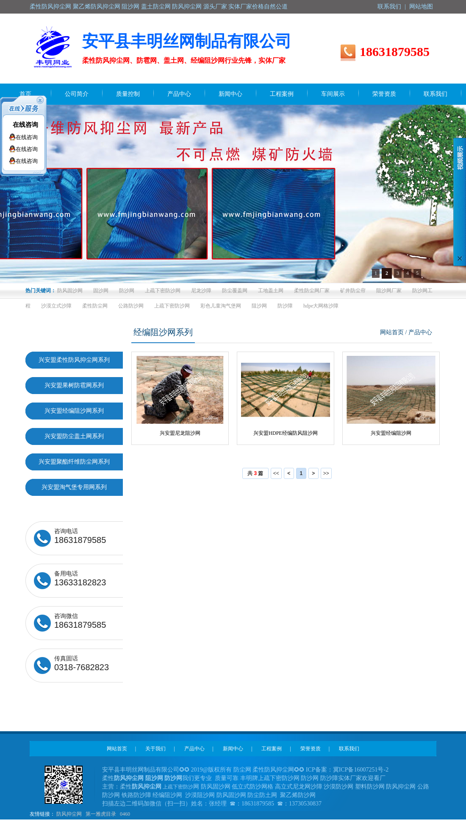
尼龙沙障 (201, 291)
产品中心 (194, 749)
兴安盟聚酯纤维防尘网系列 (74, 462)
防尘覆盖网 (234, 291)
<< (276, 473)
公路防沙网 (131, 306)
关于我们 (155, 749)
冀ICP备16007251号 (358, 769)
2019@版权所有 (211, 769)
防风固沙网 (70, 291)
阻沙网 (259, 306)
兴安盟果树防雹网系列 (74, 385)
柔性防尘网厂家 (312, 291)
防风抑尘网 (69, 814)
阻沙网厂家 (389, 291)
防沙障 (285, 306)
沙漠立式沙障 (56, 306)
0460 (125, 814)
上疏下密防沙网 (162, 291)
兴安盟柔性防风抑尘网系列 (74, 360)
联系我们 (389, 6)
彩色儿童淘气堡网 (220, 306)
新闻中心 (233, 749)
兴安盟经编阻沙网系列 (74, 411)
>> (326, 473)
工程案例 (271, 749)
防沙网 (126, 291)
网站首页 (392, 332)
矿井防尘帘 (353, 291)
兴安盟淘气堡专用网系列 (74, 487)
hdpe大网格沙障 (320, 306)
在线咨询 (25, 124)
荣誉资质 (310, 749)
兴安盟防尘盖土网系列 (74, 436)
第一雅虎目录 (101, 814)
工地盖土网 (270, 291)
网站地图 (421, 6)
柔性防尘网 (95, 306)
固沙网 (100, 291)
